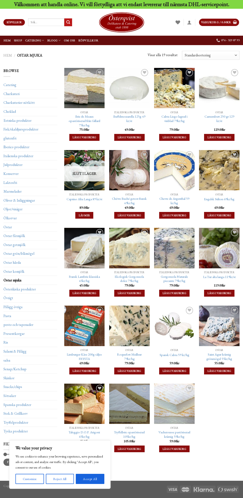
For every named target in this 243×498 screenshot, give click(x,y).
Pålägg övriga (13, 306)
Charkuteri (11, 93)
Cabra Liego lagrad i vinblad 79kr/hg (174, 118)
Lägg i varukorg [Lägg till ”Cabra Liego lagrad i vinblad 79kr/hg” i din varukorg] (174, 137)
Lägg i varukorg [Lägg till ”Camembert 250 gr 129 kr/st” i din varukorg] (219, 137)
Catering (34, 40)
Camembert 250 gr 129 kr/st (219, 118)
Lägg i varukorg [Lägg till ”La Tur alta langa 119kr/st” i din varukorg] (219, 293)
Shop (18, 40)
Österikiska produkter (19, 289)
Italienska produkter (18, 155)
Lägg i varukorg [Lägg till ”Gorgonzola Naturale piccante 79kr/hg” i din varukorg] (174, 293)
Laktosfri (10, 182)
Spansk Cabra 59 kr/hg (174, 355)
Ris (5, 342)
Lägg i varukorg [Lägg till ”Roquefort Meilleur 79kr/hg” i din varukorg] (129, 371)
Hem (7, 40)
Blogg (54, 40)
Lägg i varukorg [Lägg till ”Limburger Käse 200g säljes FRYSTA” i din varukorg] (84, 371)
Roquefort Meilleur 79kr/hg (129, 356)
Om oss (69, 40)
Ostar (7, 226)
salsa (6, 360)
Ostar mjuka (12, 280)
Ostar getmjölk (14, 244)
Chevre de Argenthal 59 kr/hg (174, 201)
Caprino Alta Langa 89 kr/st (84, 199)
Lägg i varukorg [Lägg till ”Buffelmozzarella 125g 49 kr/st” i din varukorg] (129, 137)
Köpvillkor (88, 40)
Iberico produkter (16, 147)
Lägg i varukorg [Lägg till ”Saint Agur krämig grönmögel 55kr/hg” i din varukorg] (219, 371)
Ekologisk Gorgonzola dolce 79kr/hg (129, 279)
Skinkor (9, 378)
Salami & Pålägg (14, 351)
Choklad (9, 111)
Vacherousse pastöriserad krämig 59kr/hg (174, 434)
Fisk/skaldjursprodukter (20, 129)
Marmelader (12, 191)
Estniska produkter (17, 120)
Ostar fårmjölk (14, 235)
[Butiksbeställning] (211, 55)
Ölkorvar (10, 218)
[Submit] (68, 22)
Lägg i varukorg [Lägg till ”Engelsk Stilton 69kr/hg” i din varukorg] (219, 215)
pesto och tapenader (18, 324)
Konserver (11, 173)
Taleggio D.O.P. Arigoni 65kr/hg (84, 434)
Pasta (7, 315)
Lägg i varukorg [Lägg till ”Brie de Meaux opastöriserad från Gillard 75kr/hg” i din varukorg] (84, 137)
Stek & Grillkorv (15, 413)
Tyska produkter (15, 431)
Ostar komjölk (13, 271)
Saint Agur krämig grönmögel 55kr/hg (219, 356)
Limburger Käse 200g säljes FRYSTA (84, 356)
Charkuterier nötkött (19, 102)
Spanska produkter (17, 404)
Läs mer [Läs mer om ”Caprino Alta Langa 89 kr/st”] (84, 215)
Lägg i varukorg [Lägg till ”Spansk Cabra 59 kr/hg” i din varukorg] (174, 371)
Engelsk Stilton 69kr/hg (219, 199)
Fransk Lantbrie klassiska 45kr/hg (84, 279)
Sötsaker (9, 395)
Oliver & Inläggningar (19, 200)
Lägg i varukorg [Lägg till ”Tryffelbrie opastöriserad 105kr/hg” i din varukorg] (129, 449)
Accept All (90, 479)
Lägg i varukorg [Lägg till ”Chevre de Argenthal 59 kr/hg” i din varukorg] (174, 215)
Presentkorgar (14, 333)
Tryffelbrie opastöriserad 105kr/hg (129, 434)
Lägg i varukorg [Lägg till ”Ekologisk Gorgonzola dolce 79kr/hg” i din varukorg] (129, 293)
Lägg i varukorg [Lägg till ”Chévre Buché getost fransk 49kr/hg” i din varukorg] (129, 215)
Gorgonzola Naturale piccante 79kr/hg (174, 279)
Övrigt (8, 297)
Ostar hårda (12, 262)
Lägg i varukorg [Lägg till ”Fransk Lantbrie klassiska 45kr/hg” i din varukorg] (84, 293)
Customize (30, 479)
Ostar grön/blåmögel (18, 253)
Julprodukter (13, 164)
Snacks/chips (12, 386)
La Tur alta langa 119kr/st (219, 277)
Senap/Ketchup (14, 369)
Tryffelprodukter (15, 422)
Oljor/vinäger (13, 209)
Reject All (60, 479)
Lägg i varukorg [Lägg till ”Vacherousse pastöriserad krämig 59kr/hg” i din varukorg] (174, 449)
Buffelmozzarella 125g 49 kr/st (129, 118)
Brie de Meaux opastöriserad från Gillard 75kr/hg (84, 120)
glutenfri (9, 138)
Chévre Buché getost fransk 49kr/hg (129, 201)
